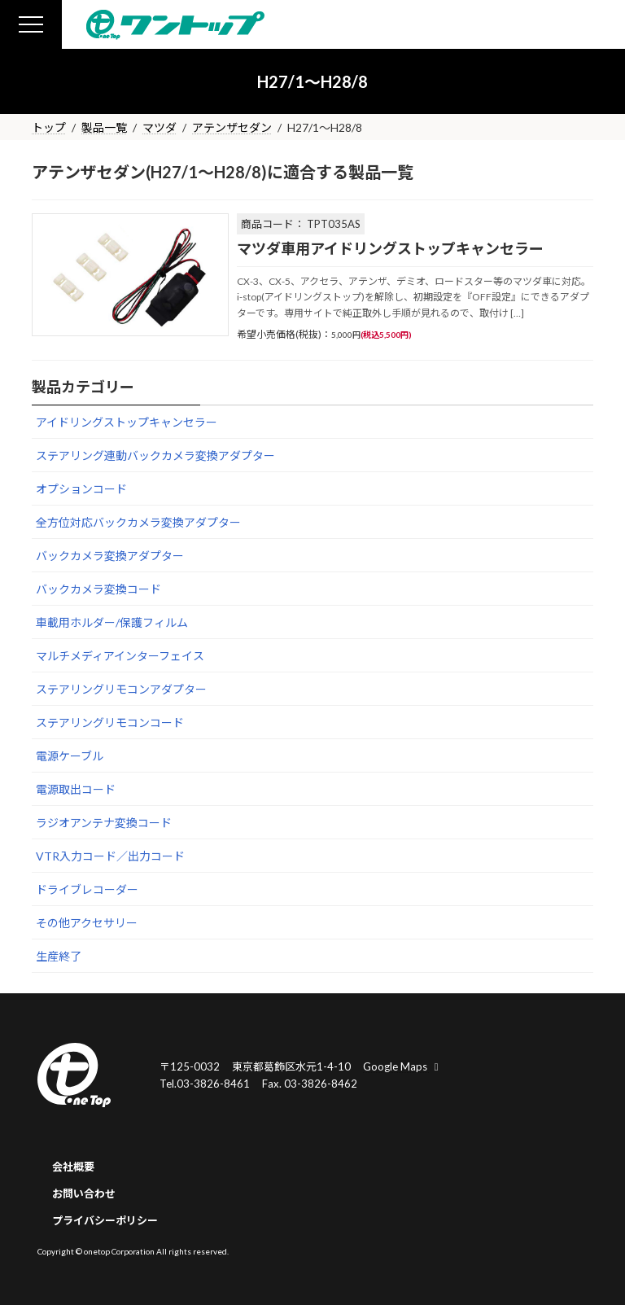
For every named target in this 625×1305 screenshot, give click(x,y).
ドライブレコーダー (87, 889)
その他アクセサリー (87, 923)
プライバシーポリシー (105, 1220)
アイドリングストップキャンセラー (126, 422)
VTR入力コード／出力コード (110, 856)
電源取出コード (76, 789)
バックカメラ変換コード (98, 589)
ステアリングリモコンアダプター (121, 689)
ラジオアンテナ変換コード (104, 823)
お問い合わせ (84, 1193)
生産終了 (58, 956)
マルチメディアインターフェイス (120, 656)
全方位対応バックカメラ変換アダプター (138, 522)
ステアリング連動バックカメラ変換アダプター (155, 455)
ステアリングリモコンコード (110, 722)
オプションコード (81, 489)
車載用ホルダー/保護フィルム (112, 622)
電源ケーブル (69, 756)
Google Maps (403, 1066)
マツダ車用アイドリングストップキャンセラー (390, 248)
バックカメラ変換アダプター (110, 556)
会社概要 (73, 1166)
